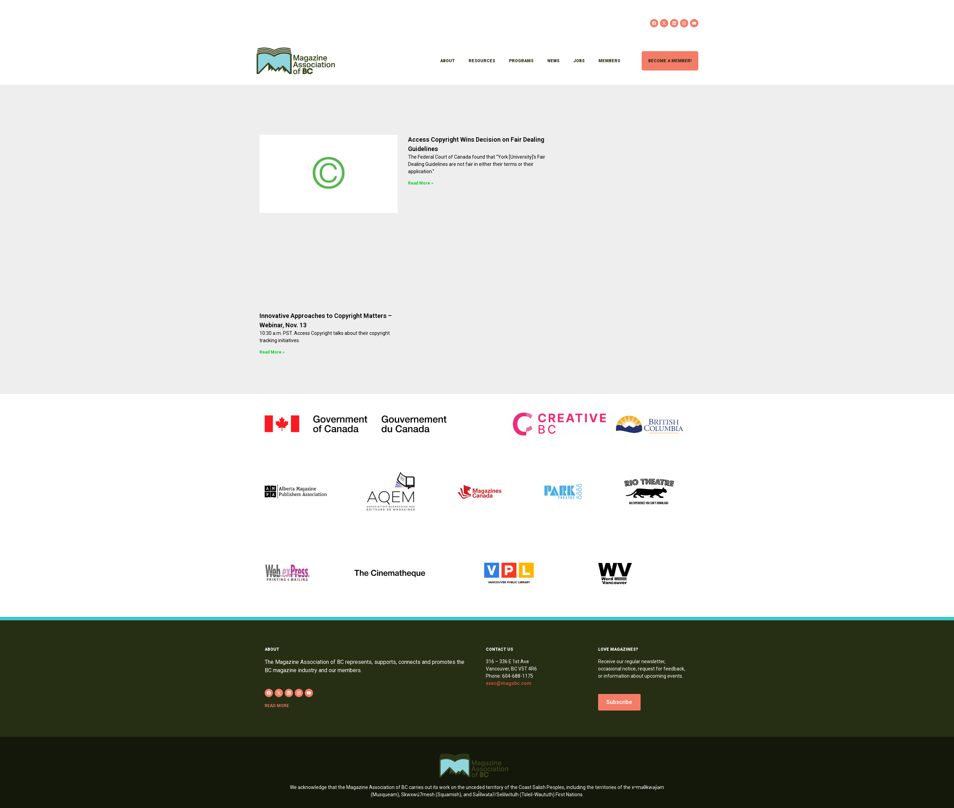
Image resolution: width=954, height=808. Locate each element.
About (447, 60)
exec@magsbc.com (508, 683)
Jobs (579, 60)
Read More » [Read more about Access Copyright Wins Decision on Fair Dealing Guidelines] (420, 183)
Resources (482, 60)
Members (609, 60)
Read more (277, 705)
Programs (521, 60)
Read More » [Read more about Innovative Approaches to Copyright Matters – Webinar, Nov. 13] (272, 352)
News (553, 60)
